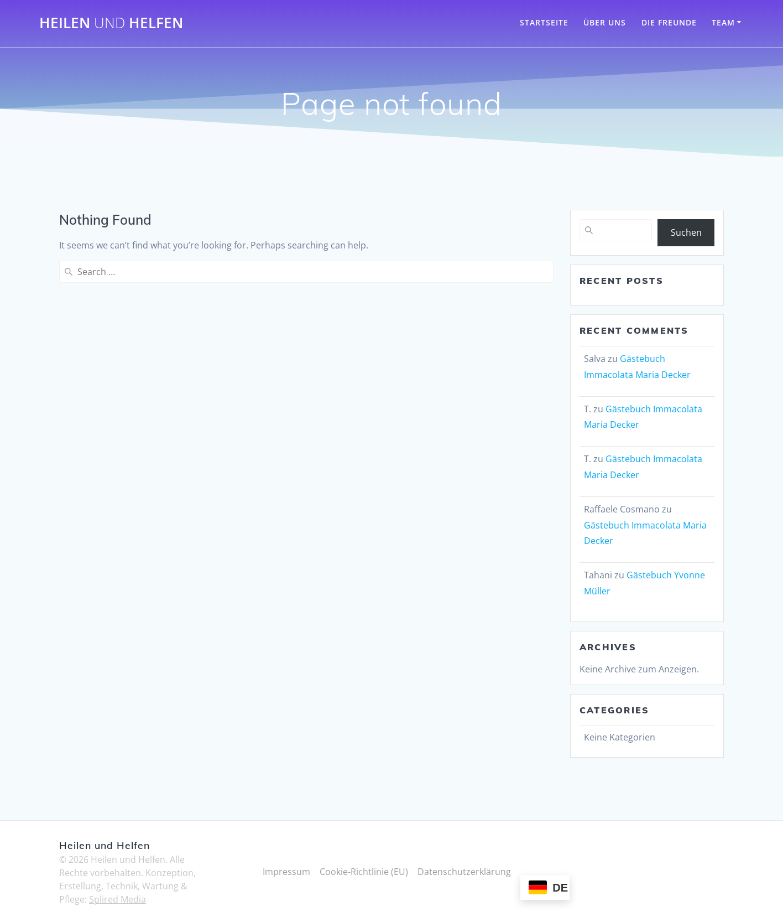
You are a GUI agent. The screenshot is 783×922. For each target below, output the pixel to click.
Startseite (544, 22)
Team (723, 22)
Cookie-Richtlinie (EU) (364, 872)
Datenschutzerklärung (464, 872)
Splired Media (117, 899)
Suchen (686, 232)
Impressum (286, 872)
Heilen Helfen (111, 23)
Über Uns (604, 22)
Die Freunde (669, 22)
